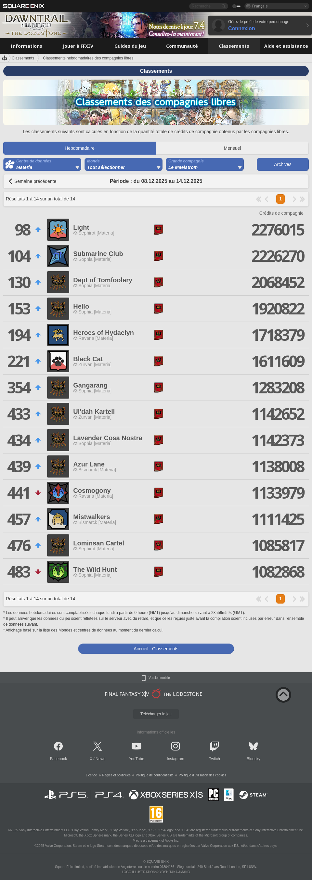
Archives (283, 164)
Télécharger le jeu (156, 714)
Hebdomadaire (80, 148)
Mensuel (232, 148)
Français (260, 6)
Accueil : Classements (156, 648)
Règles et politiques (116, 775)
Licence (91, 775)
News (100, 759)
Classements (23, 58)
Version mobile (159, 678)
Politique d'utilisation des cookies (202, 775)
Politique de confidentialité (155, 775)
